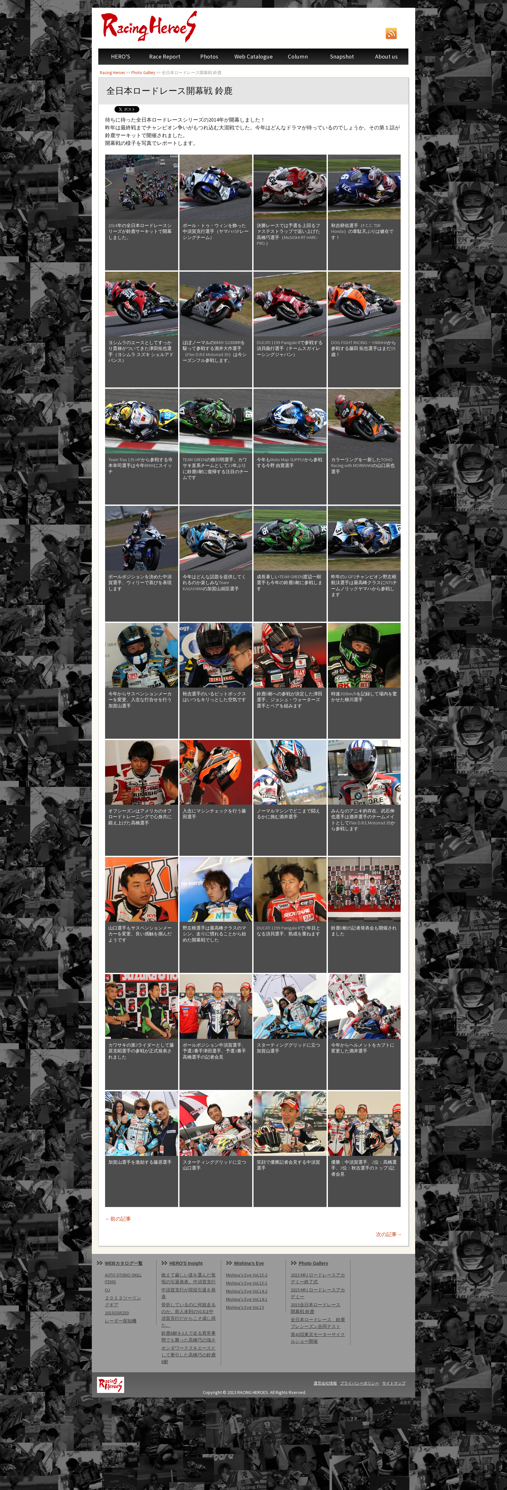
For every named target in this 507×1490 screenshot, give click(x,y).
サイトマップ (393, 1383)
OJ (107, 1290)
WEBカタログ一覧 (124, 1263)
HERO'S (120, 56)
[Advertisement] (194, 1443)
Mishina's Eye (249, 1263)
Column (298, 56)
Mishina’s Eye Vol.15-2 (246, 1275)
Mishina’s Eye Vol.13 (245, 1307)
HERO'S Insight (186, 1263)
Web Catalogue (253, 56)
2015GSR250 (117, 1313)
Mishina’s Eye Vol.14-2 (246, 1291)
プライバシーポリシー (359, 1383)
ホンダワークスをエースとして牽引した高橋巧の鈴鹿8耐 (188, 1355)
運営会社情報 (325, 1383)
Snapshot (342, 56)
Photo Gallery (143, 72)
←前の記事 (118, 1218)
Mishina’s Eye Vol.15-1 (246, 1283)
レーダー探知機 (120, 1321)
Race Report (164, 56)
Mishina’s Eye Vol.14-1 (246, 1299)
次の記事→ (389, 1234)
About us (386, 56)
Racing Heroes (112, 72)
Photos (209, 56)
